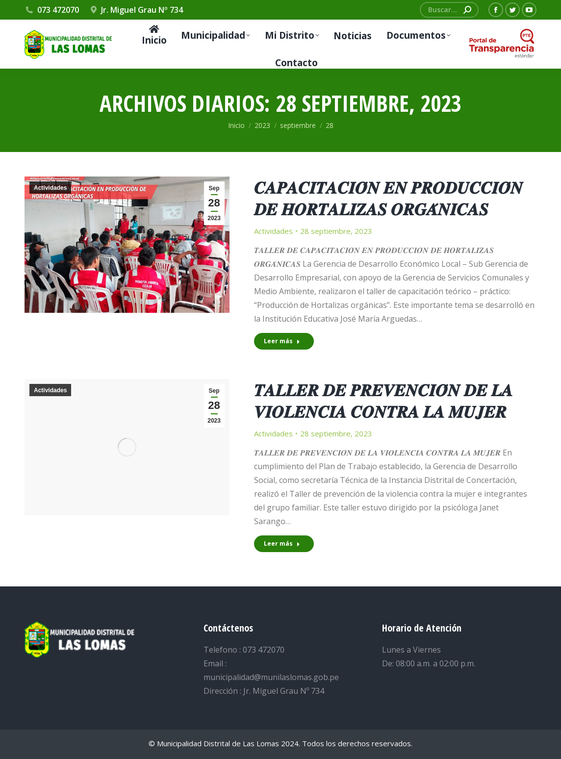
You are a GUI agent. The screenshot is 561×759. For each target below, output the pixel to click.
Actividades (50, 187)
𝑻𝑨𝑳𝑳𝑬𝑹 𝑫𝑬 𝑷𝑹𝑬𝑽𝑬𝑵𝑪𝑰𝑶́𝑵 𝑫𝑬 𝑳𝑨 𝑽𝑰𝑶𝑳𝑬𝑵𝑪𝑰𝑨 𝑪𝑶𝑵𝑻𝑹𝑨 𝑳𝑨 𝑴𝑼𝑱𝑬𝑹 (383, 401)
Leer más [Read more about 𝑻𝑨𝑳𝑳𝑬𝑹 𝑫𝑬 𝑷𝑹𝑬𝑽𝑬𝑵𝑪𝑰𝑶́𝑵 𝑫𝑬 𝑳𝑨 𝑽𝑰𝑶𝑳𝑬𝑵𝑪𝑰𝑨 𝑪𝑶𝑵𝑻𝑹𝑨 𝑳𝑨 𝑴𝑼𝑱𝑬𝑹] (282, 543)
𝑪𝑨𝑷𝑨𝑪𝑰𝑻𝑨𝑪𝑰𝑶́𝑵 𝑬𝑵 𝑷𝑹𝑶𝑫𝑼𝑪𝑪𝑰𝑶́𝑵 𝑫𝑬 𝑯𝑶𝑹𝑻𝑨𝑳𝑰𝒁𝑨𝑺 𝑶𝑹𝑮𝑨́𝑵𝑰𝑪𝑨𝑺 (388, 198)
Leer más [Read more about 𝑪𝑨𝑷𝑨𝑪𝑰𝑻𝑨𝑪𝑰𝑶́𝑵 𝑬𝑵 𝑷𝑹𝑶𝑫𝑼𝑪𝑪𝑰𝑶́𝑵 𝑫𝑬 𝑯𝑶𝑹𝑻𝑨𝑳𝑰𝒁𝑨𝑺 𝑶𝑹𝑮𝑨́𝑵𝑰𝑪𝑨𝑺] (282, 341)
